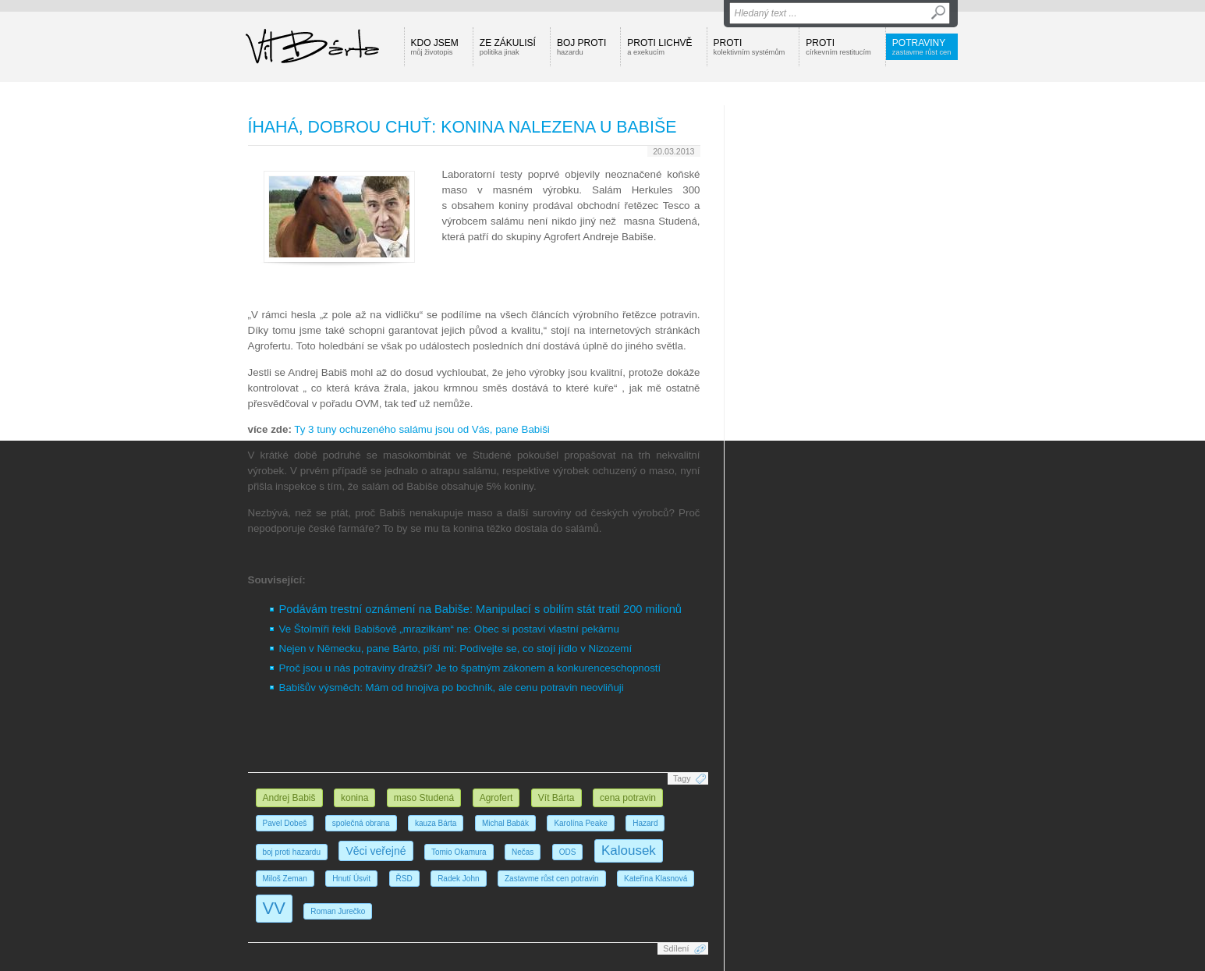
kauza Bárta (435, 823)
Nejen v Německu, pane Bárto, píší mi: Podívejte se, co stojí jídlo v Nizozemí (456, 648)
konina (354, 797)
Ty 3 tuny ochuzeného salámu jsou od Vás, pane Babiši (422, 429)
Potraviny (922, 46)
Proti (749, 46)
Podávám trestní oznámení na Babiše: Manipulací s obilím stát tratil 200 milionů (480, 609)
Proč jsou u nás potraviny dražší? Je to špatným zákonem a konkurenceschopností (470, 668)
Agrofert (496, 797)
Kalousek (628, 850)
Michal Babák (505, 823)
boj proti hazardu (292, 852)
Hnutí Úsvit (351, 878)
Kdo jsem (435, 46)
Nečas (522, 852)
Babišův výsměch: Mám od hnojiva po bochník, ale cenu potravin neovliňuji (451, 687)
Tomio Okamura (459, 852)
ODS (567, 852)
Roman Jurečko (337, 911)
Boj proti (581, 46)
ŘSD (404, 878)
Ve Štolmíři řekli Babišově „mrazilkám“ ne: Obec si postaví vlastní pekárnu (449, 629)
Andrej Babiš (289, 797)
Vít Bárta (556, 797)
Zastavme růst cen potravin (552, 878)
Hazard (645, 823)
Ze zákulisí (508, 46)
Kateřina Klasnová (655, 878)
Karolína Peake (580, 823)
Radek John (458, 878)
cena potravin (628, 797)
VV (274, 908)
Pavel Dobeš (285, 823)
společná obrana (361, 823)
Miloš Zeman (285, 878)
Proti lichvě (659, 46)
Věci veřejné (376, 851)
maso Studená (424, 797)
